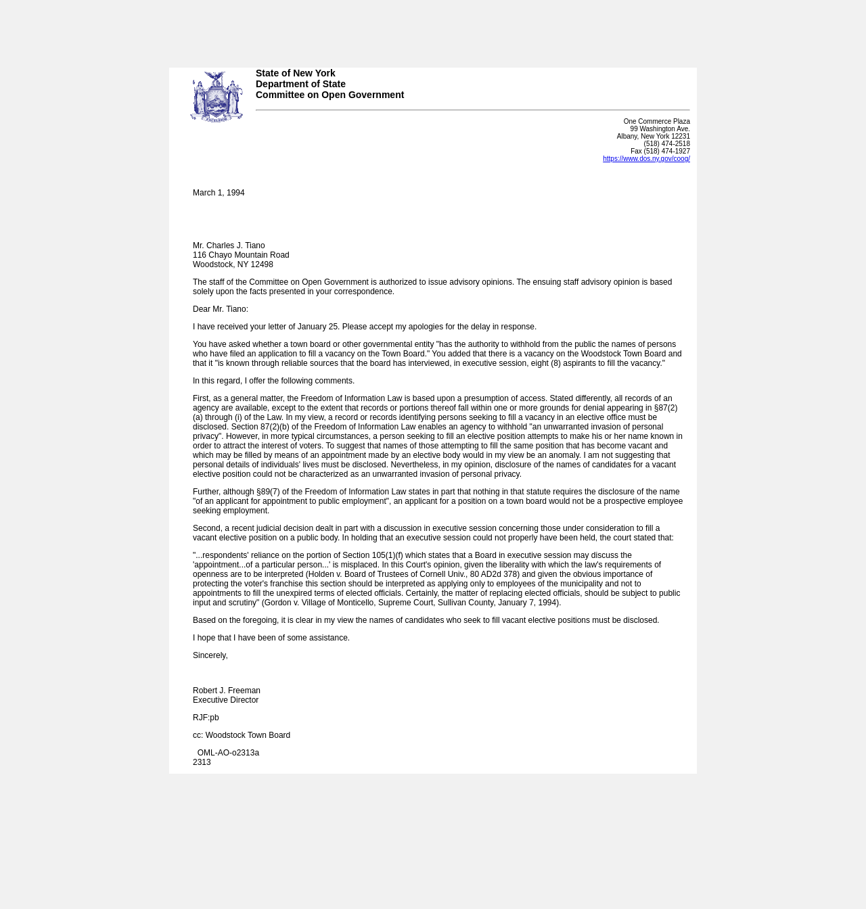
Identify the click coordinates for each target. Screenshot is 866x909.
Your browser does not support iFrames (433, 29)
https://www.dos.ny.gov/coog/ (646, 158)
